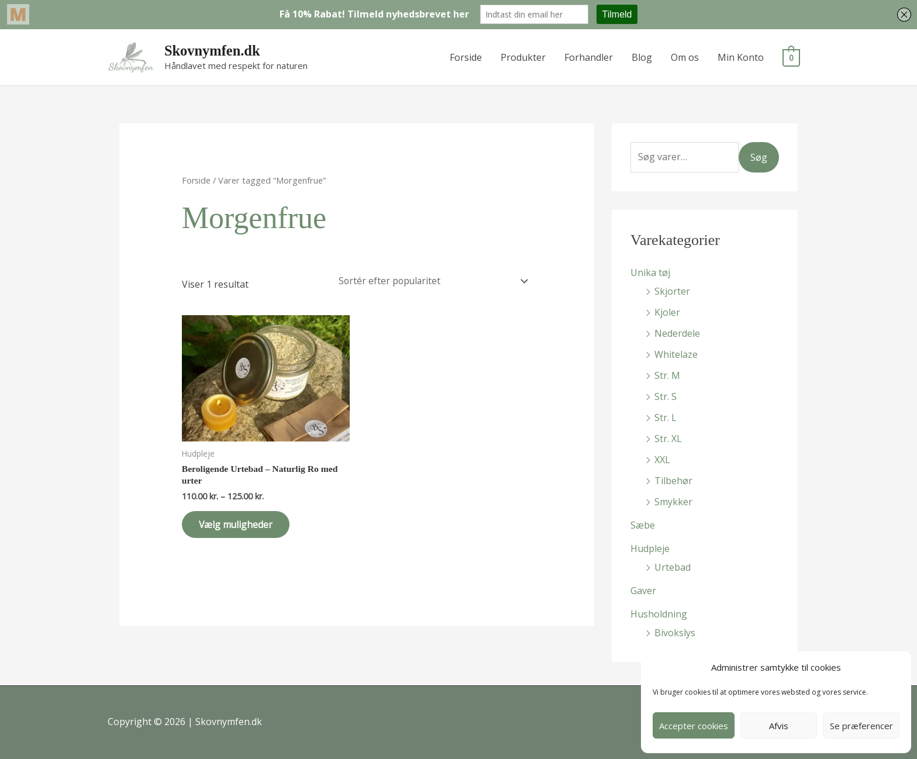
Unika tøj (650, 272)
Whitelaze (676, 354)
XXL (662, 459)
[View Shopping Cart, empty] (791, 57)
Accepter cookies (693, 726)
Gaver (643, 590)
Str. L (665, 417)
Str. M (667, 375)
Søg (758, 157)
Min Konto (741, 57)
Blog (642, 57)
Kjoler (667, 312)
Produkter (523, 57)
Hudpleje (650, 548)
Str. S (665, 396)
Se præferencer (861, 726)
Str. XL (668, 438)
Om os (685, 57)
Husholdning (658, 614)
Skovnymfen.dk (212, 50)
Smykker (673, 501)
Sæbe (642, 525)
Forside (466, 57)
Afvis (778, 726)
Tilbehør (673, 480)
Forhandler (589, 57)
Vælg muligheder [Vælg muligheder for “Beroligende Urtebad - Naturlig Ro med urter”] (239, 526)
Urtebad (672, 567)
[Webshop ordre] (430, 281)
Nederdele (677, 333)
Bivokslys (674, 632)
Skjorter (672, 291)
